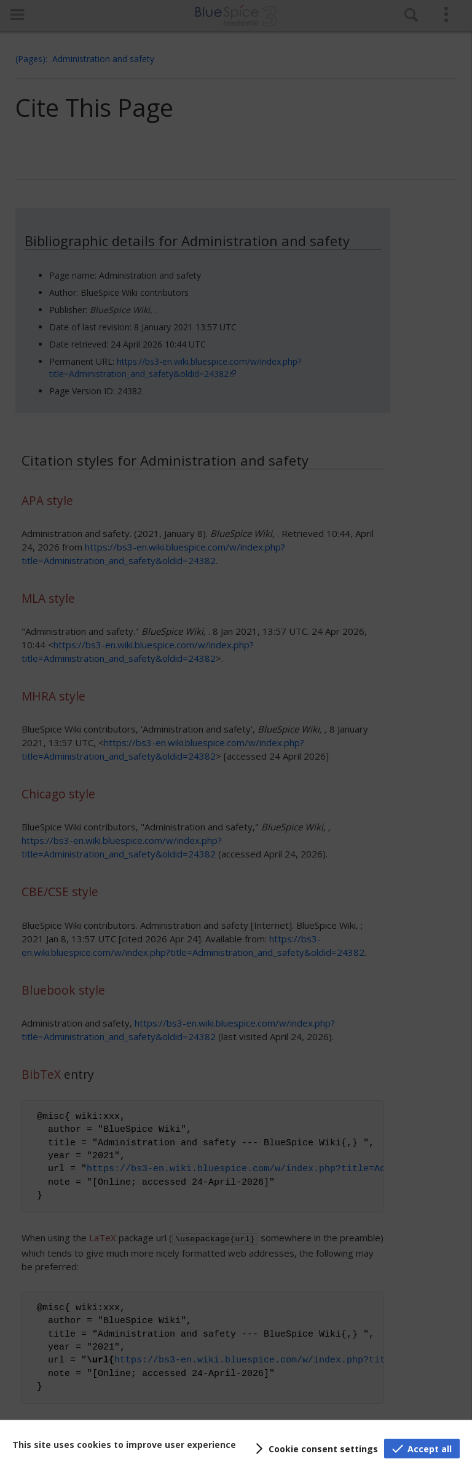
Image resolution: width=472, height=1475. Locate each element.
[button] (315, 1448)
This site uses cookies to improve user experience (124, 1444)
